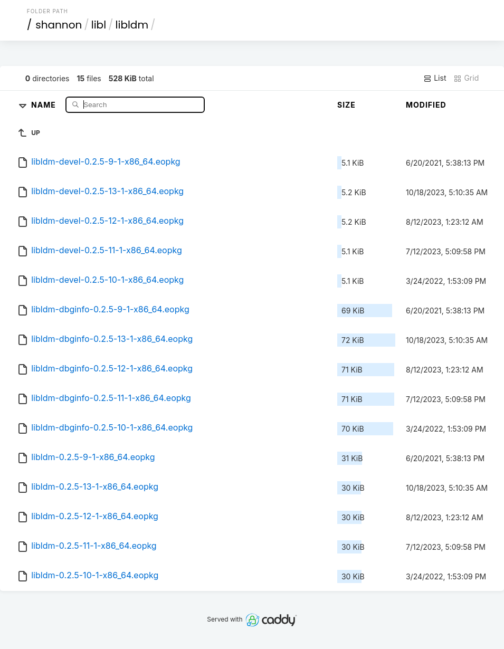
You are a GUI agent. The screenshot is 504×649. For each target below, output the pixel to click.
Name (44, 104)
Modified (426, 104)
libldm (132, 24)
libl (98, 24)
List (434, 78)
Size (346, 104)
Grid (466, 78)
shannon (58, 24)
